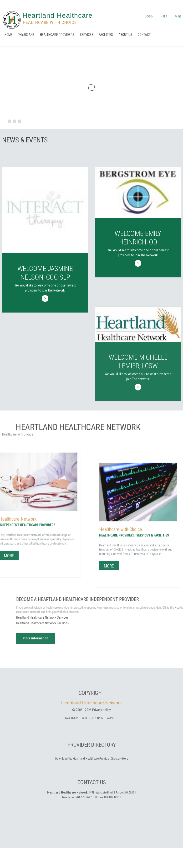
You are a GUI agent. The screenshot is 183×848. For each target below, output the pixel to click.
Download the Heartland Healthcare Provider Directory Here (91, 758)
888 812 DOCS (112, 797)
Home (8, 35)
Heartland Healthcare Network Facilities (125, 623)
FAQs (178, 16)
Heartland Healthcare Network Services (125, 617)
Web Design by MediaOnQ (98, 718)
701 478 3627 (84, 797)
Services (86, 35)
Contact (144, 35)
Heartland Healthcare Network (91, 703)
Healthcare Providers (57, 35)
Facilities (106, 35)
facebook (71, 718)
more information (118, 638)
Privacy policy (101, 710)
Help (164, 16)
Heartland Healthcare (57, 15)
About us (125, 35)
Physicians (26, 35)
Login (149, 16)
